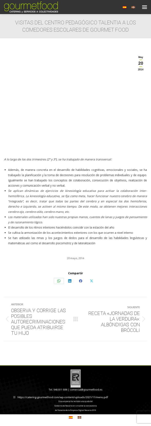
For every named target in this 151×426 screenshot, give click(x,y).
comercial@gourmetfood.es (86, 389)
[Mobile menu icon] (144, 7)
